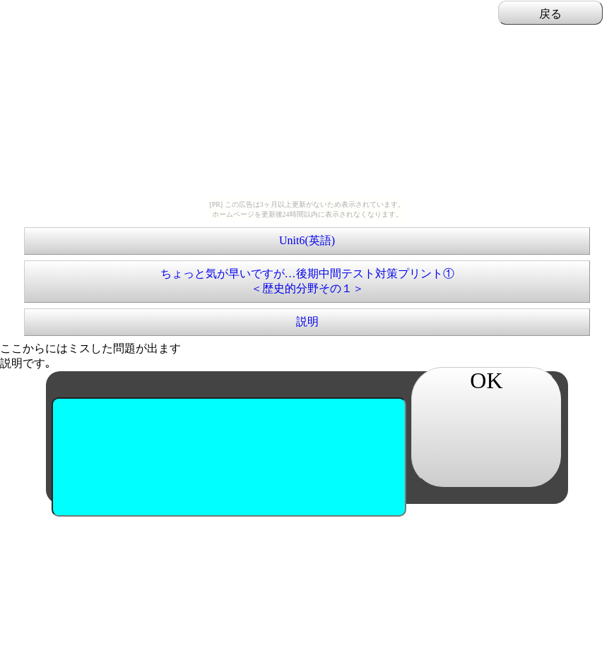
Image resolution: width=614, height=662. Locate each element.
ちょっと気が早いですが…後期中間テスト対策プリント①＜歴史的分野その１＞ (307, 280)
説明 (307, 321)
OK (486, 380)
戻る (550, 14)
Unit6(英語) (307, 240)
